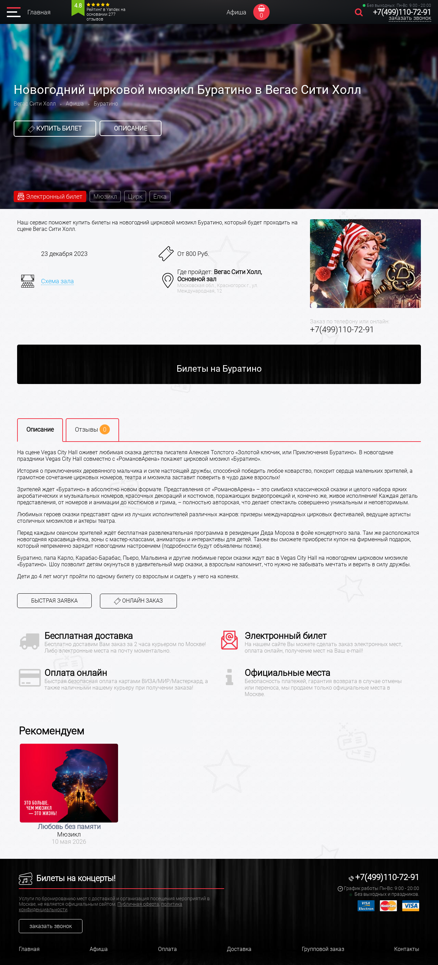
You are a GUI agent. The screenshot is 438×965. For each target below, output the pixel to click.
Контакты (406, 949)
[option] (69, 794)
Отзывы (92, 429)
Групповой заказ (323, 949)
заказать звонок (410, 18)
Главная (39, 12)
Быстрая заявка (54, 600)
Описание (130, 128)
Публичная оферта (138, 904)
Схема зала (57, 281)
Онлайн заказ (138, 601)
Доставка (239, 949)
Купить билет (55, 128)
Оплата (167, 949)
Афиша (236, 12)
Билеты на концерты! (67, 878)
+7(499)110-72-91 (402, 12)
